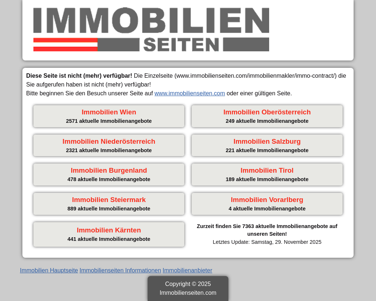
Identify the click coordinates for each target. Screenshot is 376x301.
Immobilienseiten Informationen (120, 270)
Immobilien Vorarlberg (267, 199)
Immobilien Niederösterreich (108, 141)
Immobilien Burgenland (109, 170)
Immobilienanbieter (187, 270)
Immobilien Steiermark (109, 199)
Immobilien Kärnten (109, 230)
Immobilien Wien (109, 112)
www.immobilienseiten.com (190, 93)
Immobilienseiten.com (188, 293)
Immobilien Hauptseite (49, 270)
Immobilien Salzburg (267, 141)
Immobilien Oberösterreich (267, 112)
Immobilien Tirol (267, 170)
